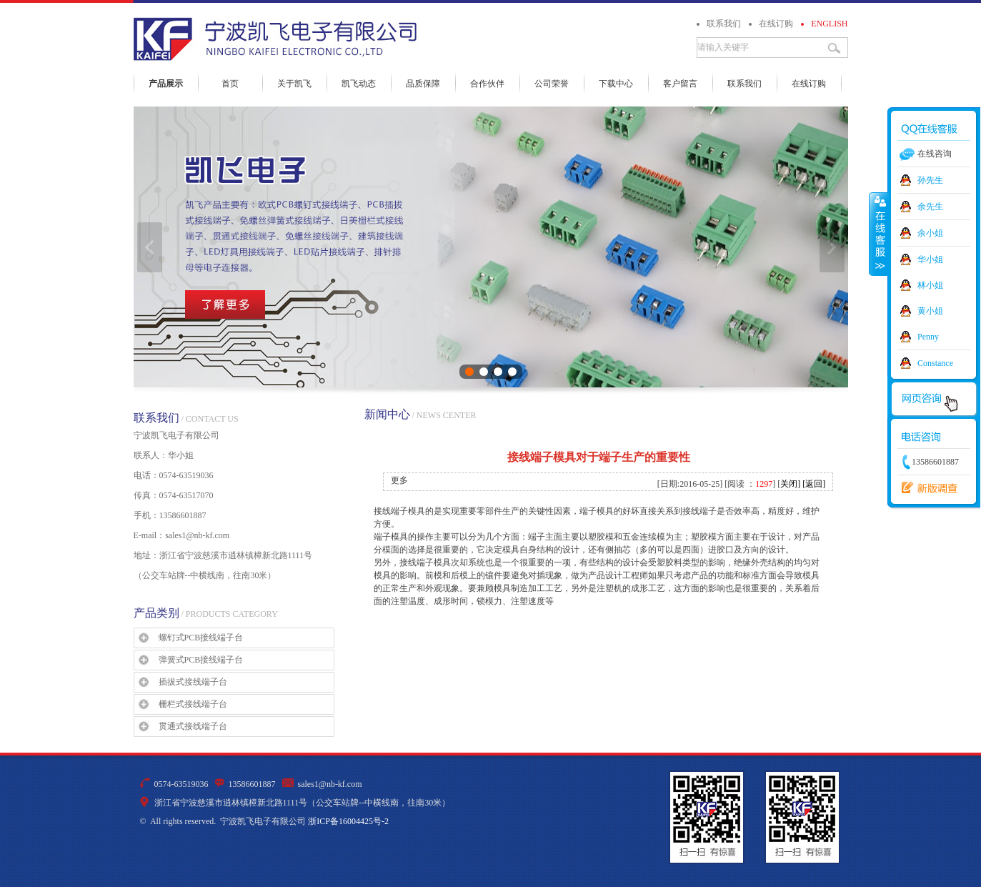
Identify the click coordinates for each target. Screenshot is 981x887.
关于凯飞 (294, 84)
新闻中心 (387, 414)
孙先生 (930, 180)
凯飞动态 (359, 84)
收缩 (879, 234)
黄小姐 (930, 311)
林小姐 (930, 285)
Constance (935, 363)
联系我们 (724, 24)
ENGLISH (829, 24)
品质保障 (423, 84)
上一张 (149, 247)
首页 (230, 84)
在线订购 (776, 24)
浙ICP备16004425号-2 (348, 821)
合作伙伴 (487, 84)
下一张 (832, 247)
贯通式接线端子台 (193, 726)
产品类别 (156, 613)
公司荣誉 (551, 84)
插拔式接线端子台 (193, 682)
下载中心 (616, 84)
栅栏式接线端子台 (193, 704)
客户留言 (680, 84)
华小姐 (930, 259)
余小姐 (930, 233)
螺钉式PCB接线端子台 (201, 638)
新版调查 (926, 488)
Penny (928, 337)
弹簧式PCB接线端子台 (201, 660)
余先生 (930, 207)
